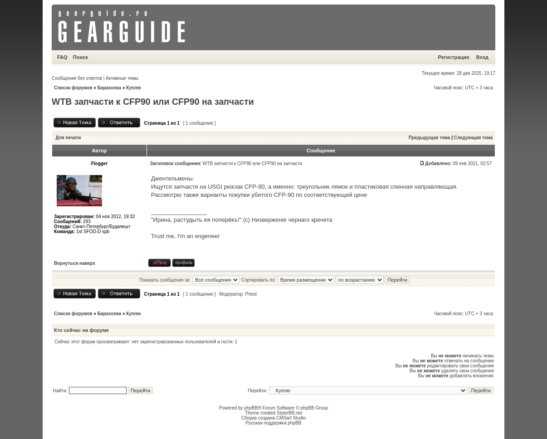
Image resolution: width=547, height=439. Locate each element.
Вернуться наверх (74, 263)
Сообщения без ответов (77, 78)
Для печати (68, 137)
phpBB (251, 407)
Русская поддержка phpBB (273, 422)
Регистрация (453, 57)
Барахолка (110, 87)
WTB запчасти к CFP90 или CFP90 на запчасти (153, 102)
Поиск (80, 57)
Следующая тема (473, 137)
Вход (482, 57)
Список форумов (73, 87)
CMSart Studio (291, 417)
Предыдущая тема (429, 137)
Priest (251, 294)
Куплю (133, 87)
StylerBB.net (289, 412)
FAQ (62, 57)
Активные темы (122, 78)
